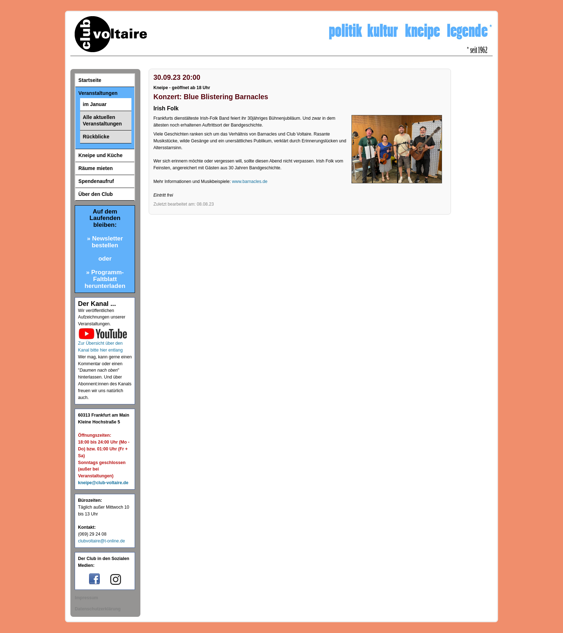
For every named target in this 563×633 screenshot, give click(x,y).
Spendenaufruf (96, 181)
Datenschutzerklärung (98, 608)
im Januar (95, 104)
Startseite (89, 80)
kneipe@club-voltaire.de (103, 482)
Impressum (86, 597)
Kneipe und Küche (100, 155)
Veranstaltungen (97, 93)
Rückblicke (96, 136)
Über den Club (95, 194)
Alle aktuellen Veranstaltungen (102, 120)
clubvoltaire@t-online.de (101, 540)
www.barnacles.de (249, 181)
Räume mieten (95, 168)
